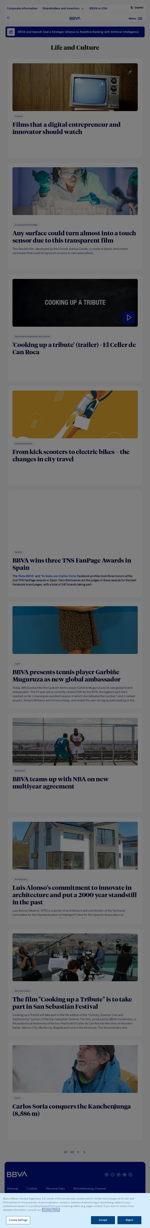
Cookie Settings (18, 1220)
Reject (129, 1220)
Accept (103, 1220)
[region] (75, 1210)
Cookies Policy (51, 1210)
